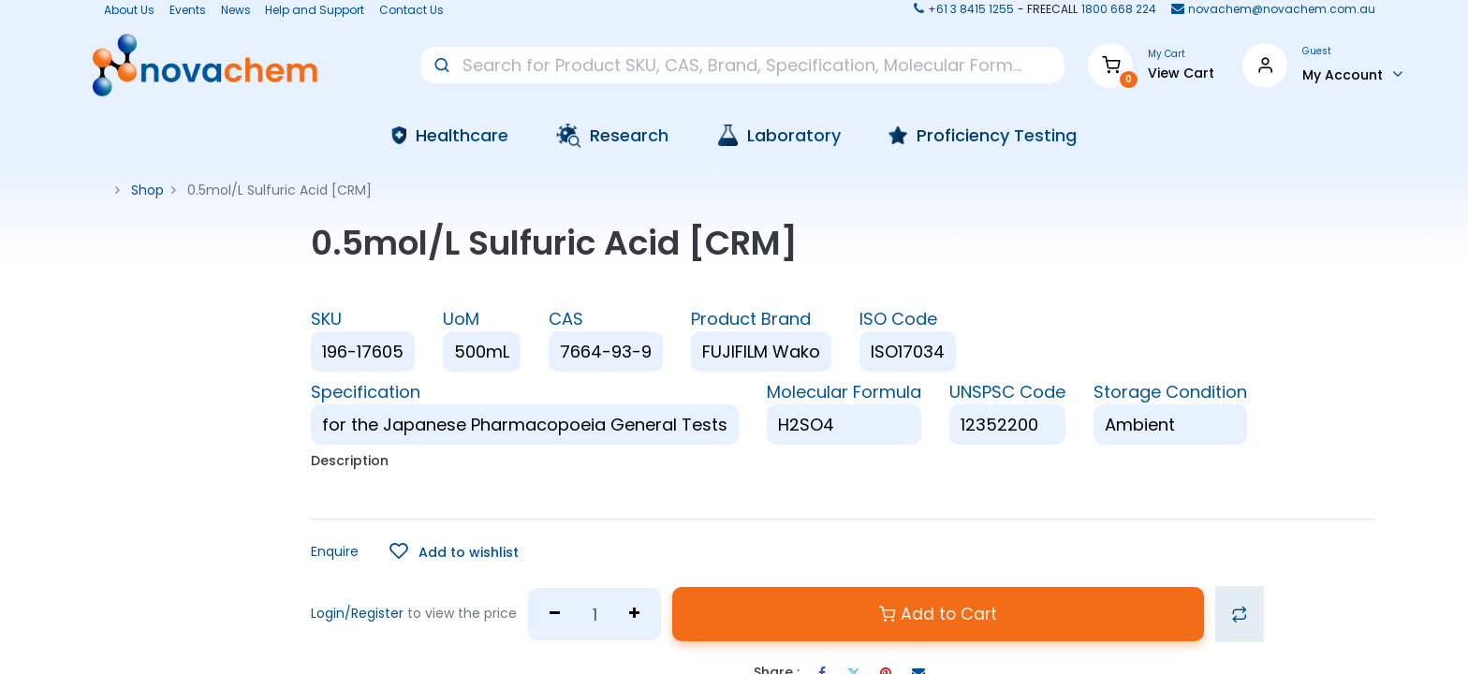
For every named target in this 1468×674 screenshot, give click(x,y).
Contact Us (411, 10)
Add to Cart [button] (938, 614)
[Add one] (634, 614)
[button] (454, 552)
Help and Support (314, 10)
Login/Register (357, 613)
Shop (147, 190)
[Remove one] (554, 614)
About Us (123, 10)
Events (187, 10)
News (236, 10)
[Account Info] (1352, 74)
